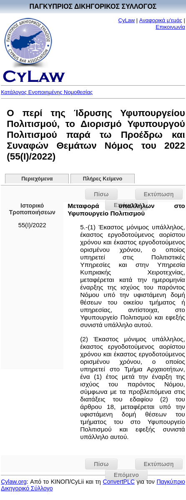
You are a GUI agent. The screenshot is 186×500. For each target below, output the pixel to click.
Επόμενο (126, 475)
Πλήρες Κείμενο (103, 179)
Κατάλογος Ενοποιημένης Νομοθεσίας (47, 92)
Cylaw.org (13, 481)
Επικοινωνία (170, 27)
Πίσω (101, 194)
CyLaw (126, 20)
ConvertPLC (119, 481)
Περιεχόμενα (37, 179)
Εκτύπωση (159, 194)
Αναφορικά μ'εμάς (160, 20)
